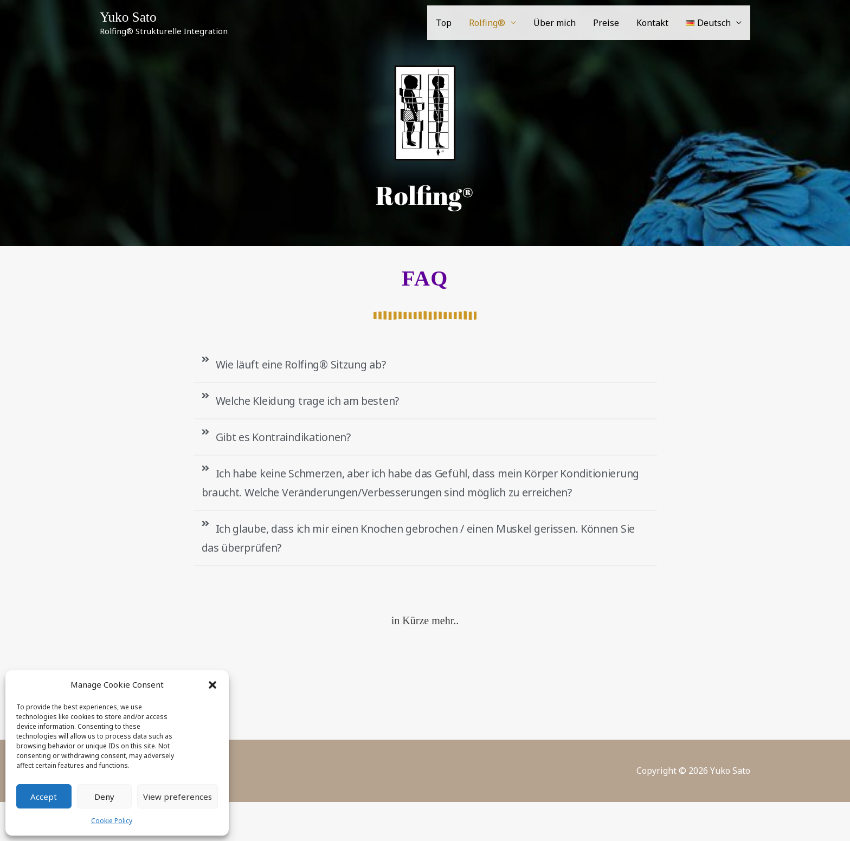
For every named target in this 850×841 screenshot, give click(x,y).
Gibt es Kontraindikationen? (295, 443)
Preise (606, 24)
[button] (212, 685)
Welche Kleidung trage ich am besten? (323, 404)
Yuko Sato (132, 18)
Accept (43, 796)
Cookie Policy (111, 820)
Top (444, 24)
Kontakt (652, 24)
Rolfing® (487, 24)
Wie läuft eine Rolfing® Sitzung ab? (315, 365)
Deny (104, 796)
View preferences (177, 796)
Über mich (554, 24)
